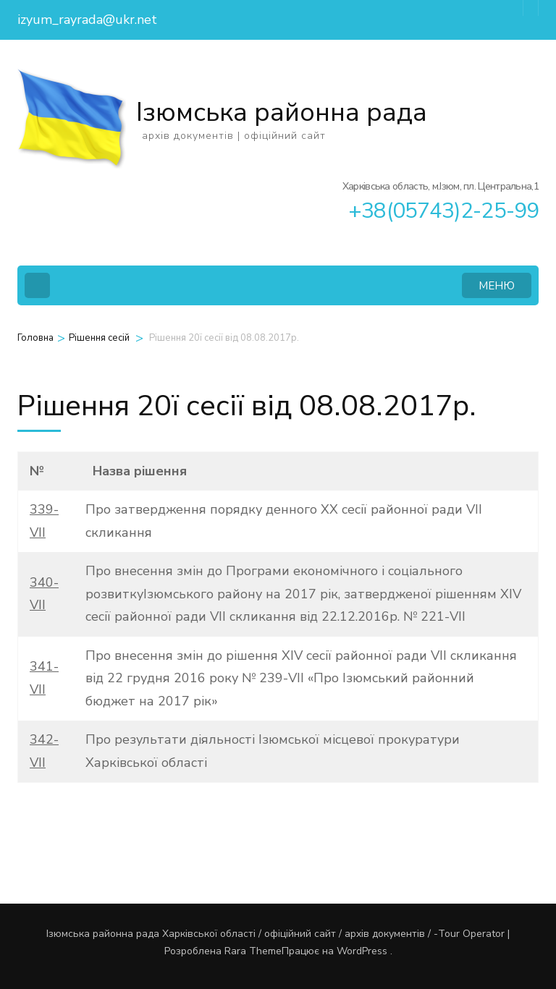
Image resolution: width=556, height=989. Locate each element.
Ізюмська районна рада (281, 112)
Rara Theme (253, 951)
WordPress (362, 951)
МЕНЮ (497, 286)
